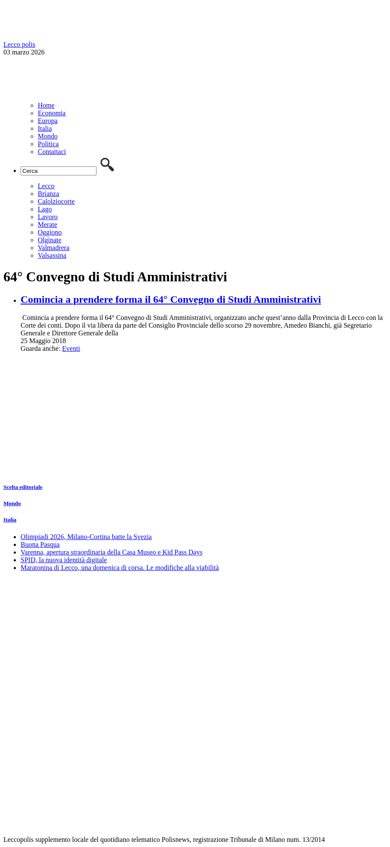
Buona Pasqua (40, 544)
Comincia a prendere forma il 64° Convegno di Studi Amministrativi (171, 299)
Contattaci (52, 151)
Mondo (47, 136)
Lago (45, 209)
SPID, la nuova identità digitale (64, 560)
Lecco (46, 186)
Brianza (48, 193)
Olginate (49, 240)
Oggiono (50, 232)
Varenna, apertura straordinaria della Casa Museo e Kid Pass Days (112, 552)
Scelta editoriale (22, 487)
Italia (45, 128)
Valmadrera (54, 247)
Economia (52, 113)
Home (46, 105)
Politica (48, 144)
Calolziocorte (56, 201)
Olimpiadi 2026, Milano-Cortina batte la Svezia (86, 536)
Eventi (71, 348)
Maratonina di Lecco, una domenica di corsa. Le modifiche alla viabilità (120, 567)
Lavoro (47, 216)
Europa (47, 120)
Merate (47, 224)
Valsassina (52, 255)
